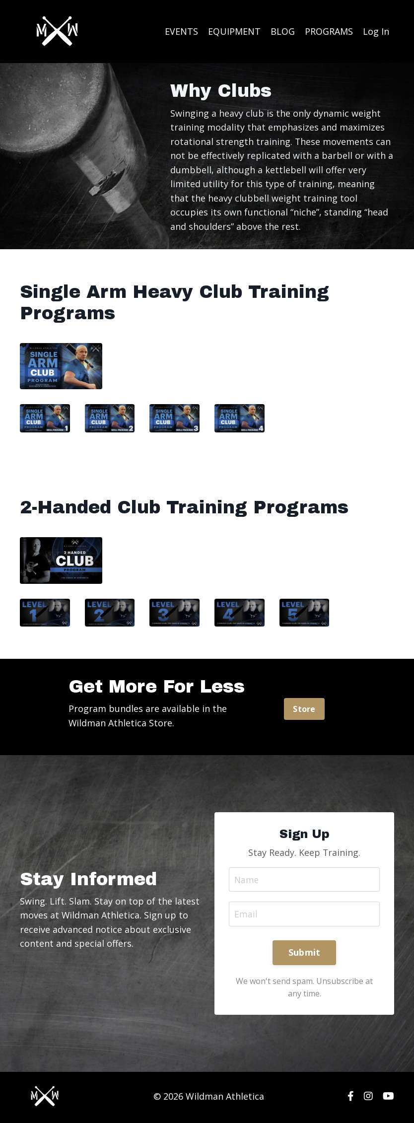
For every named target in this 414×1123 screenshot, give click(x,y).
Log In (376, 31)
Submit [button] (304, 954)
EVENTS (181, 31)
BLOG (283, 31)
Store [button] (304, 709)
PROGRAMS (329, 31)
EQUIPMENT (234, 31)
